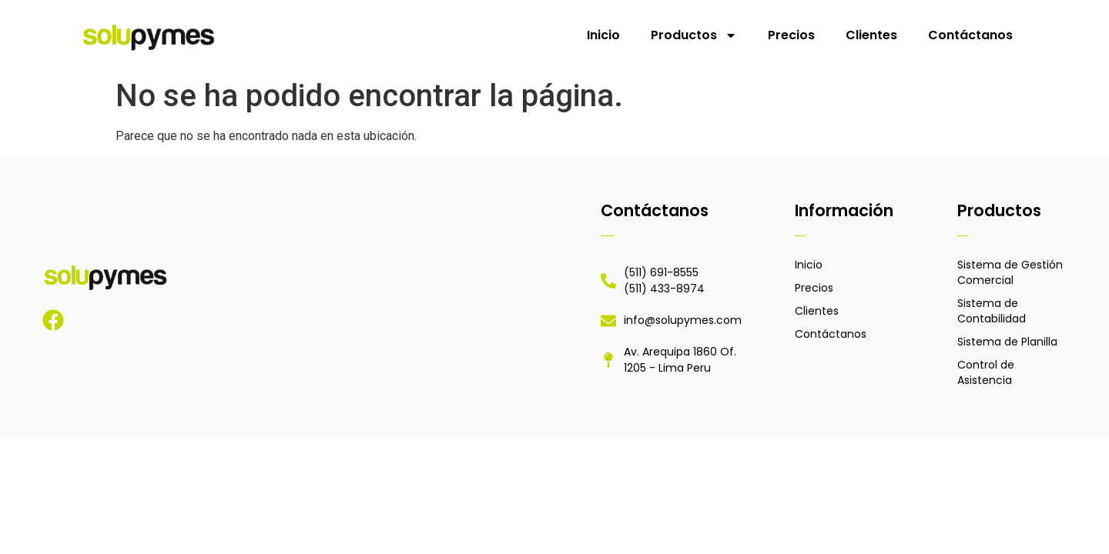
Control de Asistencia (985, 372)
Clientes (871, 35)
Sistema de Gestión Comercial (1010, 272)
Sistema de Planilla (1007, 341)
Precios (791, 35)
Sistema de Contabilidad (991, 310)
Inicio (603, 35)
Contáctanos (970, 35)
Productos (694, 35)
